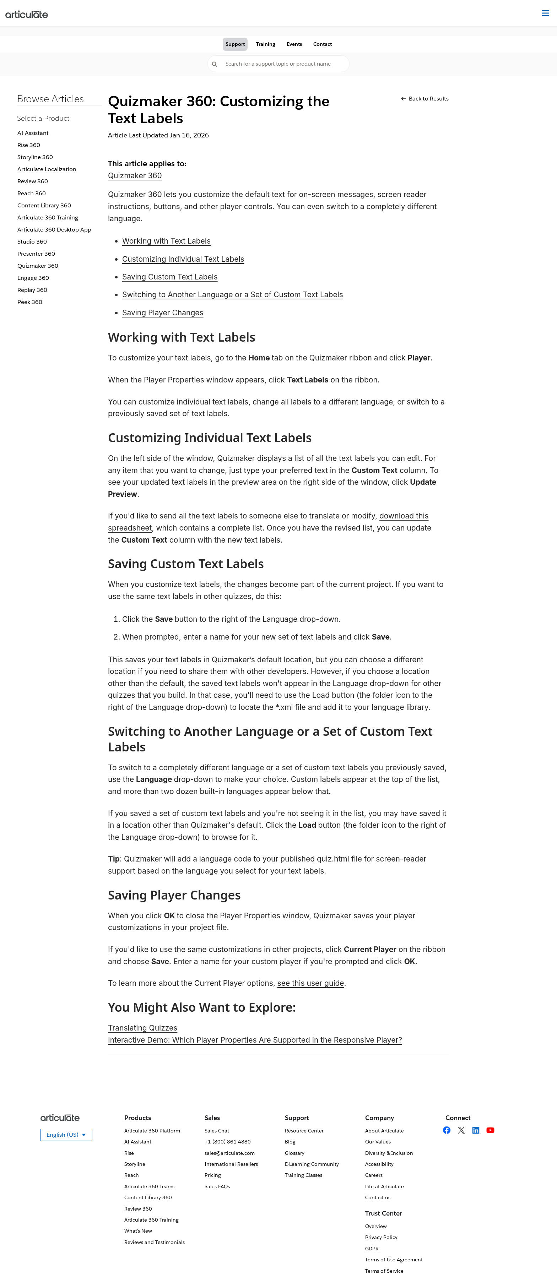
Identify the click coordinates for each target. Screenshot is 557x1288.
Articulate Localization (46, 169)
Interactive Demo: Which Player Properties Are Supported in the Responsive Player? (255, 1040)
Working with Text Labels (166, 241)
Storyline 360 (35, 157)
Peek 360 (29, 302)
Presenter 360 (36, 253)
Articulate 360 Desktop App (54, 229)
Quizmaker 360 (37, 266)
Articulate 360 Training (47, 217)
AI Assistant (33, 133)
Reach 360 (31, 193)
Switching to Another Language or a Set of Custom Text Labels (232, 294)
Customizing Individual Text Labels (183, 259)
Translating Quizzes (142, 1027)
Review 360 (32, 181)
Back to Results (425, 98)
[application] (537, 1268)
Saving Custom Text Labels (170, 276)
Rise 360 (28, 145)
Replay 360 (32, 290)
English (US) (69, 1136)
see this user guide (310, 983)
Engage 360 (33, 278)
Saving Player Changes (163, 312)
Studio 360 (32, 241)
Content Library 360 (44, 205)
